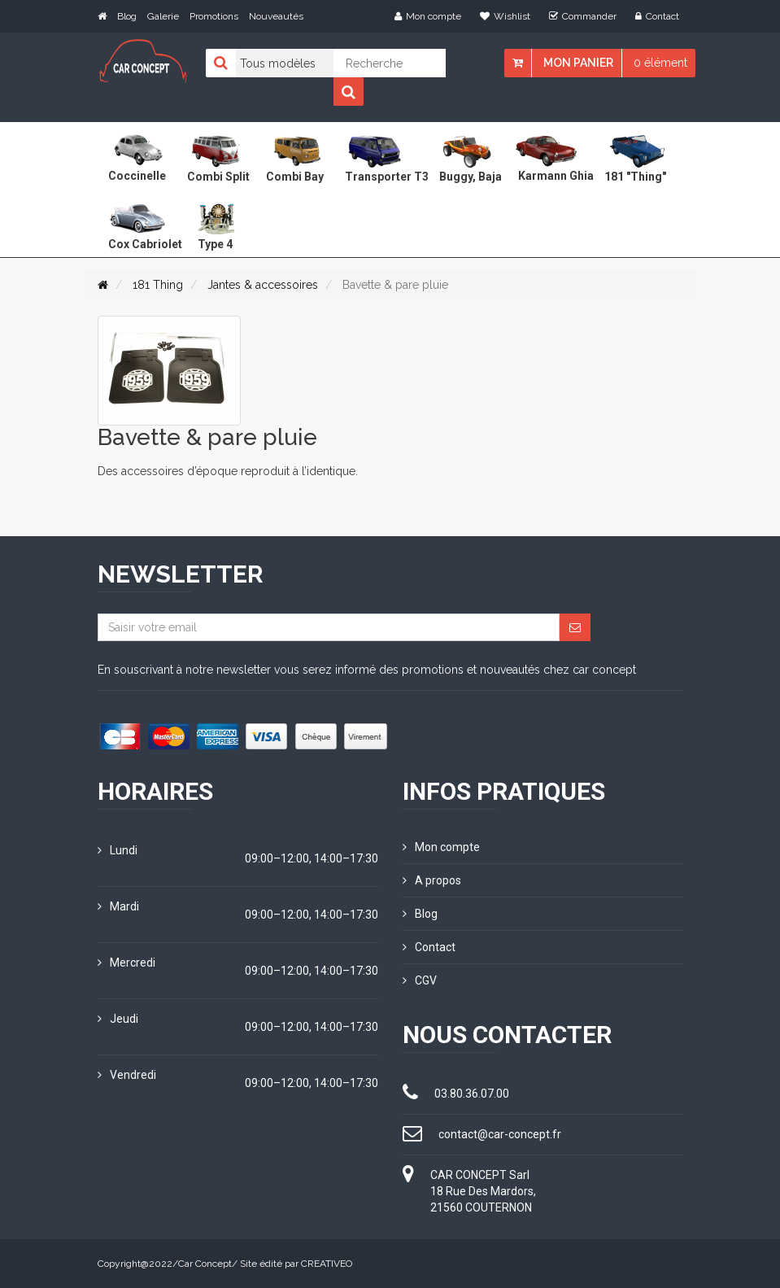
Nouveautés (276, 16)
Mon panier (578, 62)
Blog (127, 16)
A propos (432, 880)
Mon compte (427, 16)
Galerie (163, 16)
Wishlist (505, 16)
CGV (420, 980)
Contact (657, 16)
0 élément (660, 62)
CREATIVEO (326, 1263)
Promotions (214, 16)
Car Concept (205, 1263)
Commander (583, 16)
